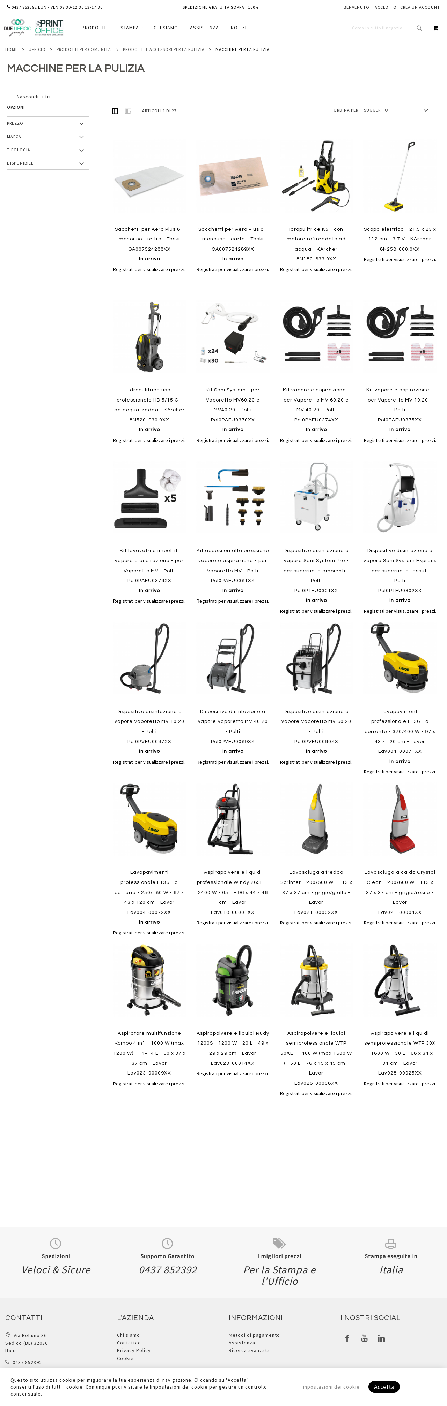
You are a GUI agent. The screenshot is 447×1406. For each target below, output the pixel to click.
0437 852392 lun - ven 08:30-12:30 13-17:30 (55, 7)
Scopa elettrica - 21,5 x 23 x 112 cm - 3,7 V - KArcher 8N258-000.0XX (400, 239)
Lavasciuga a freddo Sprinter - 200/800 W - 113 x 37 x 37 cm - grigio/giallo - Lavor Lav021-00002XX (316, 892)
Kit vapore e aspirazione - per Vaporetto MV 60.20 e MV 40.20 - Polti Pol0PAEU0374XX (316, 410)
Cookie (125, 1358)
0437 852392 (27, 1362)
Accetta (384, 1387)
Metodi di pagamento (254, 1335)
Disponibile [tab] (20, 163)
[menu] (166, 28)
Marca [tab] (14, 136)
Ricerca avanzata (249, 1350)
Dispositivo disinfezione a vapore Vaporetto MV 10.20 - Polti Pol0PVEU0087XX (149, 731)
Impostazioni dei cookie (331, 1387)
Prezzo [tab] (15, 123)
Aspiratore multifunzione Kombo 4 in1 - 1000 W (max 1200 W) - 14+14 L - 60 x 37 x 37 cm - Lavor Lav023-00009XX (149, 1053)
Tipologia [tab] (18, 149)
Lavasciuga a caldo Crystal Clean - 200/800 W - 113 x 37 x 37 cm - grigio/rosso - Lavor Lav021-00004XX (400, 892)
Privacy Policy (134, 1350)
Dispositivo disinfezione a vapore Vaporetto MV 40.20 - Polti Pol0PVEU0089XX (233, 731)
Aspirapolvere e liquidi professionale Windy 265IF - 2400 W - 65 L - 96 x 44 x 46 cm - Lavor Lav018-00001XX (233, 892)
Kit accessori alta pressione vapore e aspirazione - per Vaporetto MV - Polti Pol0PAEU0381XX (233, 570)
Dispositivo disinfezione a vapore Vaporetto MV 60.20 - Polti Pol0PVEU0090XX (316, 731)
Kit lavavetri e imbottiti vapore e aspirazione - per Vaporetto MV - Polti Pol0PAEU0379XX (149, 570)
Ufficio (37, 49)
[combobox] (387, 28)
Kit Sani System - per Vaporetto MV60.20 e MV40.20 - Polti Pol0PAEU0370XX (233, 410)
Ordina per (346, 110)
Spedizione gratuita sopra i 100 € (221, 7)
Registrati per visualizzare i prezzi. (149, 269)
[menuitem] (95, 28)
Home (11, 49)
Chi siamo (128, 1335)
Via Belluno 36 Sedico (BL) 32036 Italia (26, 1343)
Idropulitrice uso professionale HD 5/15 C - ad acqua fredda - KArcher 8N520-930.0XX (149, 410)
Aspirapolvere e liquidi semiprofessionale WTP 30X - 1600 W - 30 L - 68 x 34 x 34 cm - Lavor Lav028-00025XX (400, 1053)
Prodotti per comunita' (84, 49)
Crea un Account (420, 7)
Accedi (382, 7)
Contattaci (129, 1342)
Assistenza (242, 1342)
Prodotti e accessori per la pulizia (164, 49)
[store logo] (33, 28)
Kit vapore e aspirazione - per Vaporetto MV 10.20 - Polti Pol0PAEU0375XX (399, 410)
